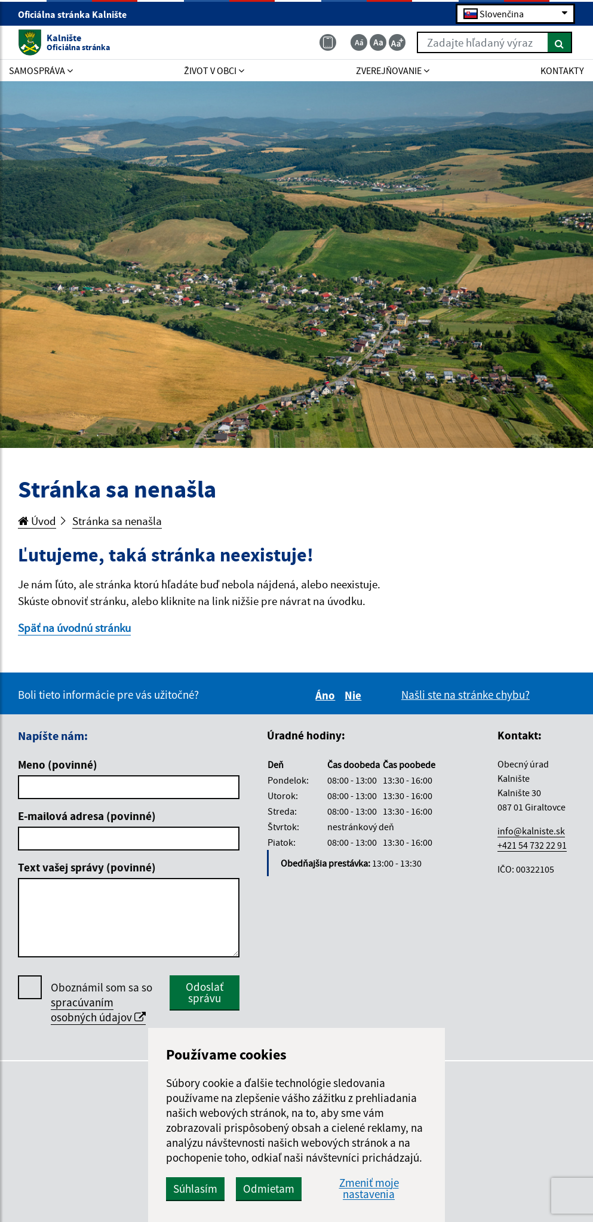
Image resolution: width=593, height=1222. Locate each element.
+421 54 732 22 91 (532, 845)
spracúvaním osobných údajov (98, 1009)
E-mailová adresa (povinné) (87, 816)
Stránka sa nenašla (117, 521)
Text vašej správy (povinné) (87, 867)
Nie (355, 695)
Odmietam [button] (268, 1188)
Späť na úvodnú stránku (74, 628)
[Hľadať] (560, 42)
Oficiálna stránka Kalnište (77, 14)
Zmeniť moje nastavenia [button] (369, 1188)
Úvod (37, 521)
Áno (327, 695)
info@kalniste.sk (531, 831)
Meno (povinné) (57, 764)
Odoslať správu (204, 992)
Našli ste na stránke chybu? (465, 694)
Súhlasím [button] (195, 1188)
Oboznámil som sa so (101, 1002)
